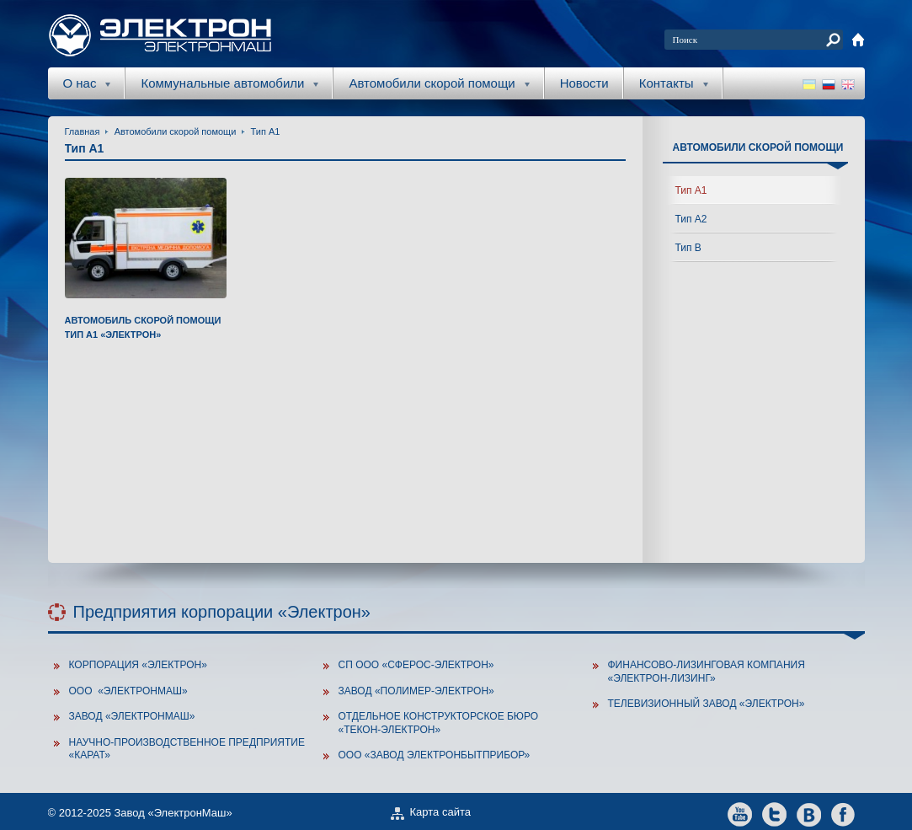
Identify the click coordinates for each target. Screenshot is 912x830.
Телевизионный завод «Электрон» (706, 704)
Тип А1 (265, 131)
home (858, 39)
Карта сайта (440, 812)
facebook (843, 814)
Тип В (688, 248)
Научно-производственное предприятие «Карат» (187, 749)
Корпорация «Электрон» (138, 665)
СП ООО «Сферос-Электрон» (416, 665)
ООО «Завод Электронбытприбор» (435, 755)
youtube (740, 814)
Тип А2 (691, 219)
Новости (584, 83)
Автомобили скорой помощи (176, 131)
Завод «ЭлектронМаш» (132, 716)
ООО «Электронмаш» (128, 691)
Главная (82, 131)
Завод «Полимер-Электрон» (416, 691)
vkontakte (809, 814)
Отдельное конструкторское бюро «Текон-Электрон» (439, 723)
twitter (774, 814)
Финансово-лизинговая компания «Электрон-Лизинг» (706, 671)
